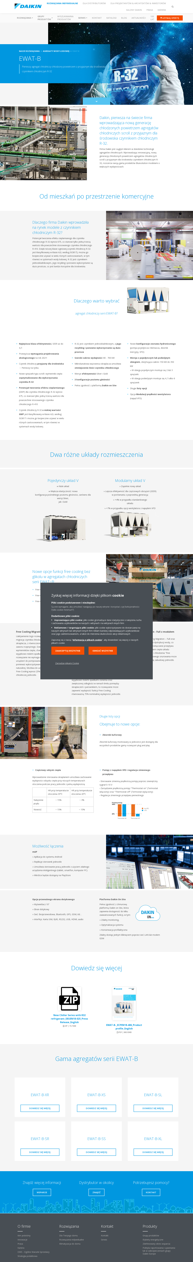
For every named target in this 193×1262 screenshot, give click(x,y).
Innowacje (22, 1239)
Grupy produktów (151, 1235)
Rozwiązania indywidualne (71, 1239)
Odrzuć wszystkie (102, 650)
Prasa (20, 1243)
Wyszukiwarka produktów (65, 18)
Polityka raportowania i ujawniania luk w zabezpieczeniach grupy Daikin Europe (159, 1250)
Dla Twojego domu (68, 1235)
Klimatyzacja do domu (69, 1243)
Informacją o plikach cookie (87, 639)
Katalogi (111, 17)
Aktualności (139, 17)
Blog (124, 17)
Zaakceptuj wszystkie (67, 650)
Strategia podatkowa (27, 1256)
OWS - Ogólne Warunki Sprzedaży (33, 1252)
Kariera (21, 1247)
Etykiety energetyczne (153, 1239)
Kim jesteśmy (24, 1235)
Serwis (104, 1239)
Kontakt (97, 17)
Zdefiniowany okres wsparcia (156, 1243)
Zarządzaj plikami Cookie (67, 663)
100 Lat (152, 18)
